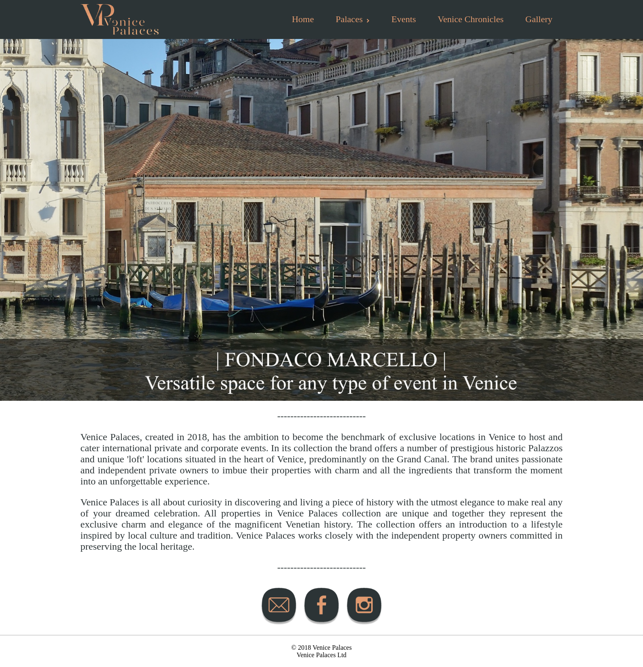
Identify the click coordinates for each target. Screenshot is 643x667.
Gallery (538, 19)
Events (403, 19)
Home (303, 19)
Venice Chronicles (471, 19)
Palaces (352, 19)
